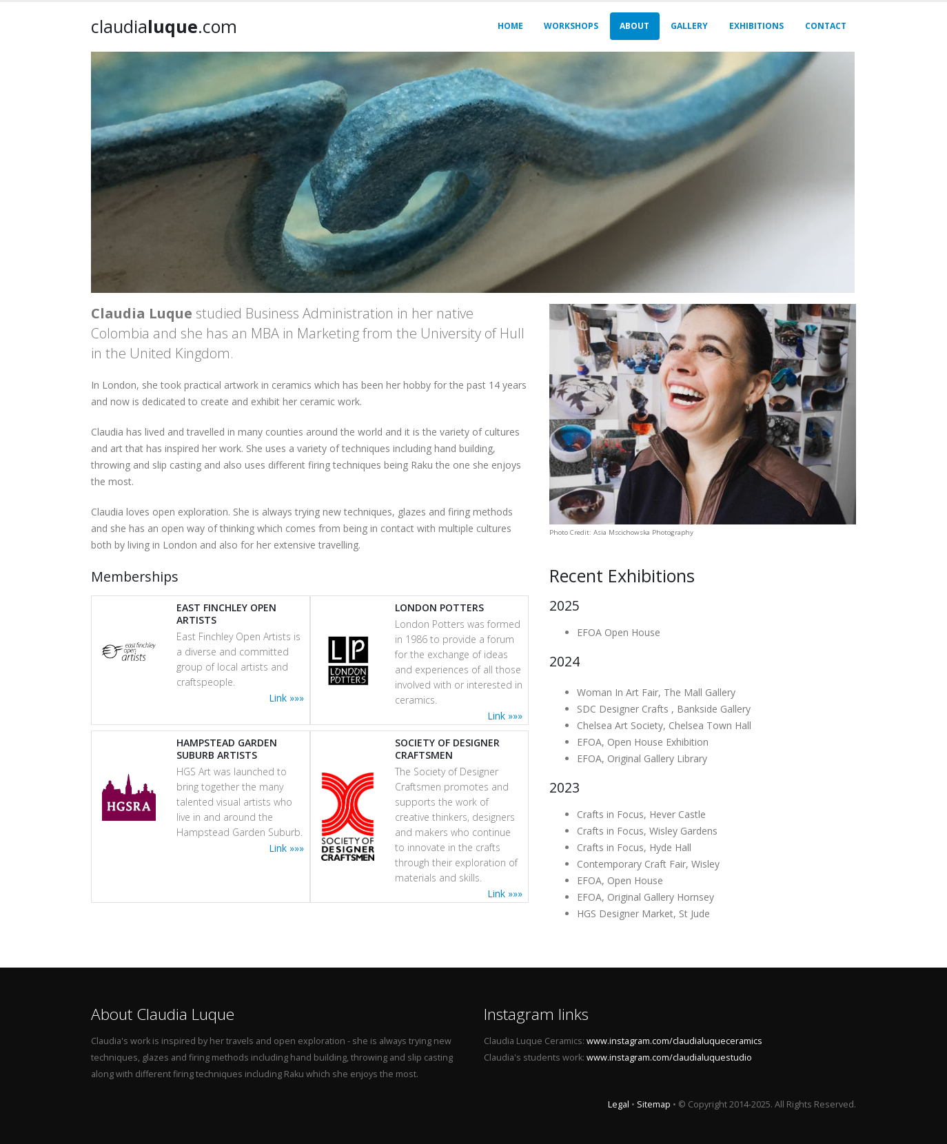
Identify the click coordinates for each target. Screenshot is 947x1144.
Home (510, 26)
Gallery (689, 26)
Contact (825, 26)
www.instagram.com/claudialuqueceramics (674, 1041)
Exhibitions (756, 26)
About (634, 26)
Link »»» (286, 697)
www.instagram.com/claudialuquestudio (669, 1057)
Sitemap (654, 1104)
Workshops (571, 26)
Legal (618, 1104)
